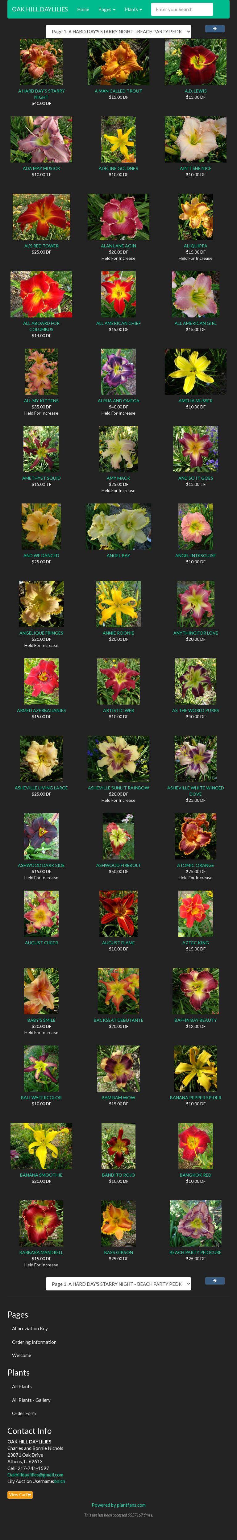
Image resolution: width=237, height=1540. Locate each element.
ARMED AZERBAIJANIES (41, 710)
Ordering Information (34, 1342)
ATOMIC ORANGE (195, 865)
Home (83, 9)
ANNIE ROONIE (118, 632)
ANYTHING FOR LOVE (195, 632)
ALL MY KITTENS (41, 400)
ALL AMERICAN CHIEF (118, 323)
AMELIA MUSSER (196, 400)
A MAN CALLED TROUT (118, 90)
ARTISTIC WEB (118, 710)
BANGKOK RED (195, 1175)
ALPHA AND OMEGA (118, 400)
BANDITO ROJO (118, 1175)
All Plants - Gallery (31, 1400)
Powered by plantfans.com (119, 1505)
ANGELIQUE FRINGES (41, 632)
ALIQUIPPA (195, 245)
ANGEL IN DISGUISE (195, 555)
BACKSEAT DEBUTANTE (118, 1020)
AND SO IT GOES (195, 478)
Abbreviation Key (30, 1328)
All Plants (22, 1386)
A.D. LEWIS (196, 90)
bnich (59, 1481)
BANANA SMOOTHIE (41, 1175)
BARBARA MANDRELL (41, 1252)
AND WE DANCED (41, 555)
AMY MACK (118, 478)
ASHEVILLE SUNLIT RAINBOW (118, 787)
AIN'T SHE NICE (196, 168)
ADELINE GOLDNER (118, 168)
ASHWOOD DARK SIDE (41, 865)
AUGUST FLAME (118, 942)
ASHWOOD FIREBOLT (118, 865)
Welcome (21, 1355)
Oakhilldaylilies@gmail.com (35, 1474)
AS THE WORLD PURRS (195, 710)
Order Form (24, 1413)
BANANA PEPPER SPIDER (195, 1097)
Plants (133, 9)
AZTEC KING (195, 942)
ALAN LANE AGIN (118, 245)
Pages (106, 9)
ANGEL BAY (118, 555)
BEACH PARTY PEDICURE (196, 1252)
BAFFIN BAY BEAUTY (196, 1020)
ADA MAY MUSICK (41, 168)
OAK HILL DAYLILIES (40, 9)
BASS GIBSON (118, 1252)
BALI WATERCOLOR (41, 1097)
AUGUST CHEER (41, 942)
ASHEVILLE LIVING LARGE (41, 787)
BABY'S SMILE (41, 1020)
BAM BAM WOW (118, 1097)
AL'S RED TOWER (41, 245)
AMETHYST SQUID (41, 478)
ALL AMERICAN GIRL (196, 323)
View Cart (20, 1494)
